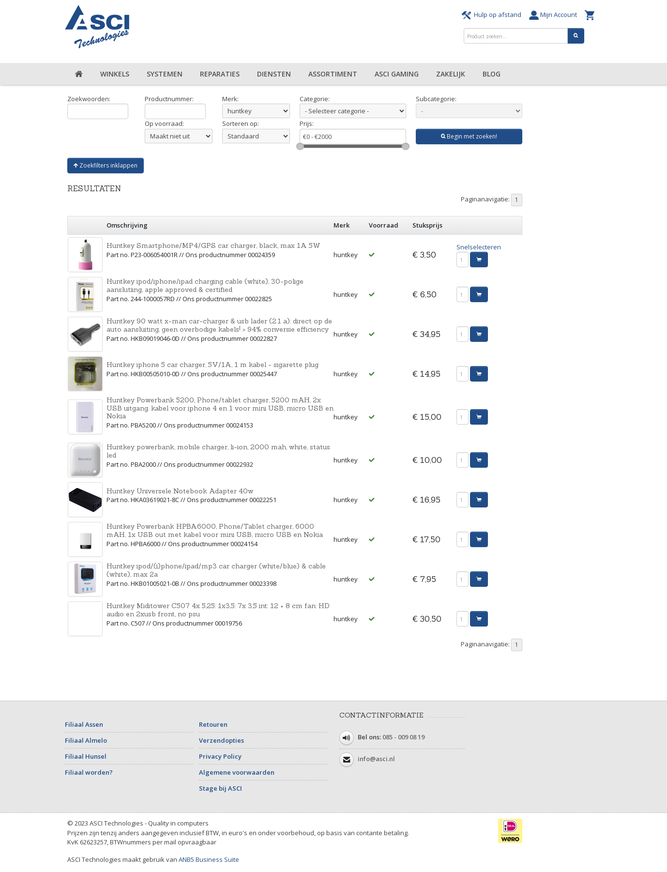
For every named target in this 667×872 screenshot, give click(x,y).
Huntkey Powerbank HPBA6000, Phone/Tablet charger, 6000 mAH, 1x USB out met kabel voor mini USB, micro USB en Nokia (214, 530)
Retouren (213, 724)
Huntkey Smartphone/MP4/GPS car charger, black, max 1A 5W (213, 245)
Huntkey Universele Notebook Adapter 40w (179, 491)
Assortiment (332, 73)
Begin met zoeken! (469, 136)
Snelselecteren (478, 247)
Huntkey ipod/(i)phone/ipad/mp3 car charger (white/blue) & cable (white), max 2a (216, 570)
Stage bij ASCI (220, 788)
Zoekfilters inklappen (105, 165)
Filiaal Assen (84, 724)
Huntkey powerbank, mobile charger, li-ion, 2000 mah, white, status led (218, 451)
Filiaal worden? (89, 772)
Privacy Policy (220, 756)
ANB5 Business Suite (209, 859)
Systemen (164, 73)
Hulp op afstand (492, 14)
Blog (491, 73)
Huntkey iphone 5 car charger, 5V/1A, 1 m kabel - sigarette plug (212, 364)
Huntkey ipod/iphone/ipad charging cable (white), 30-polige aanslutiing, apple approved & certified (204, 285)
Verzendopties (221, 740)
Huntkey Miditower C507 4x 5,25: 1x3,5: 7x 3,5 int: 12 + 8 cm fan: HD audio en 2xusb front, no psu (218, 609)
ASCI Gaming (397, 73)
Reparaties (220, 73)
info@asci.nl (376, 759)
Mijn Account (554, 14)
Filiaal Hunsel (85, 756)
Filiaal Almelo (86, 740)
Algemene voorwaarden (236, 772)
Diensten (274, 73)
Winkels (114, 73)
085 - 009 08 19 (403, 737)
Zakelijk (450, 73)
